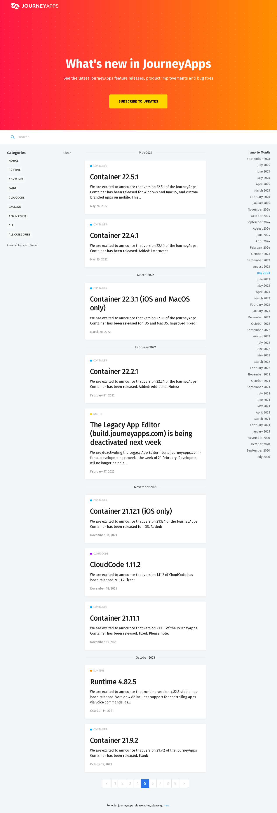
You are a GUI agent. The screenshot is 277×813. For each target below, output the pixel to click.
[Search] (41, 137)
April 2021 (263, 412)
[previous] (107, 783)
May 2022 (263, 355)
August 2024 (261, 228)
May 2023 (263, 286)
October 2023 (260, 254)
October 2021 (260, 381)
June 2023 (263, 279)
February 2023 (260, 305)
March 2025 (262, 190)
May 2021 (263, 406)
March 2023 (262, 298)
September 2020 (258, 450)
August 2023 (261, 267)
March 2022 (262, 362)
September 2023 (258, 260)
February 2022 (260, 368)
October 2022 (260, 324)
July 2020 (263, 457)
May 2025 (263, 178)
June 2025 (263, 171)
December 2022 (259, 317)
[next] (184, 783)
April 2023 (263, 292)
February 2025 (260, 197)
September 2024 (258, 222)
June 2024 (263, 235)
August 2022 (261, 336)
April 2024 (263, 241)
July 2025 (264, 165)
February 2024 (260, 247)
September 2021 (258, 387)
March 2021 (262, 419)
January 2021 (261, 431)
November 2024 (259, 209)
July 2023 (263, 273)
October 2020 (260, 444)
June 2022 (263, 349)
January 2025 (261, 203)
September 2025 (258, 159)
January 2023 (261, 311)
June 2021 (263, 400)
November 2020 (259, 438)
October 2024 (260, 216)
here (166, 805)
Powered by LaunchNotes (22, 245)
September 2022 (258, 330)
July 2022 (264, 343)
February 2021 (260, 425)
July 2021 (264, 393)
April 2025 (263, 184)
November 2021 (259, 374)
